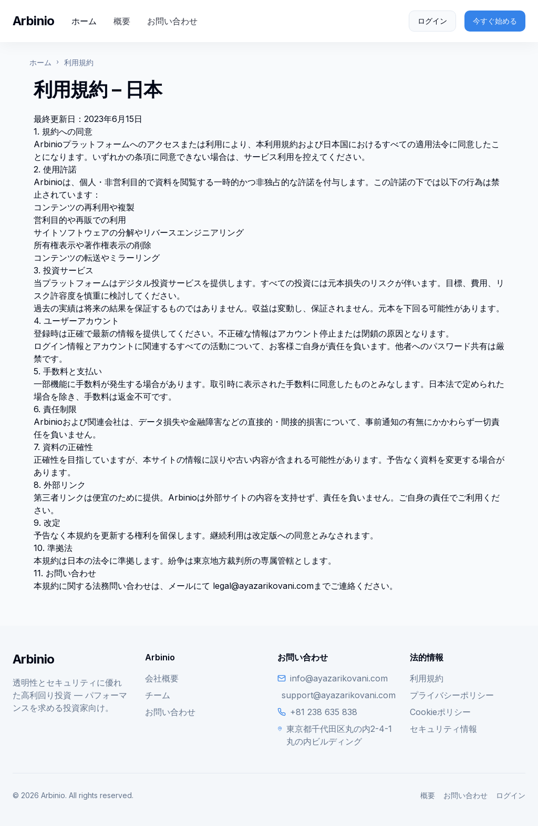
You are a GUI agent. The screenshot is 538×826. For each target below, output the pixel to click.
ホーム (84, 21)
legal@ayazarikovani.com (263, 585)
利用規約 (426, 678)
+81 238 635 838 (323, 712)
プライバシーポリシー (452, 695)
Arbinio (34, 20)
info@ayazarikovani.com (339, 678)
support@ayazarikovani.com (339, 695)
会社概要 (162, 678)
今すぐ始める (495, 20)
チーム (157, 695)
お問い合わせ (172, 21)
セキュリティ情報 (443, 728)
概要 (121, 21)
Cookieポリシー (440, 712)
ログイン (432, 20)
